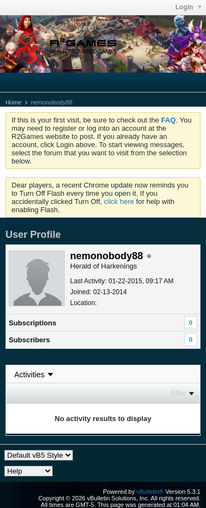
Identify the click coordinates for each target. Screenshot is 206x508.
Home (13, 102)
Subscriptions (32, 323)
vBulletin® (150, 491)
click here (119, 201)
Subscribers (29, 340)
